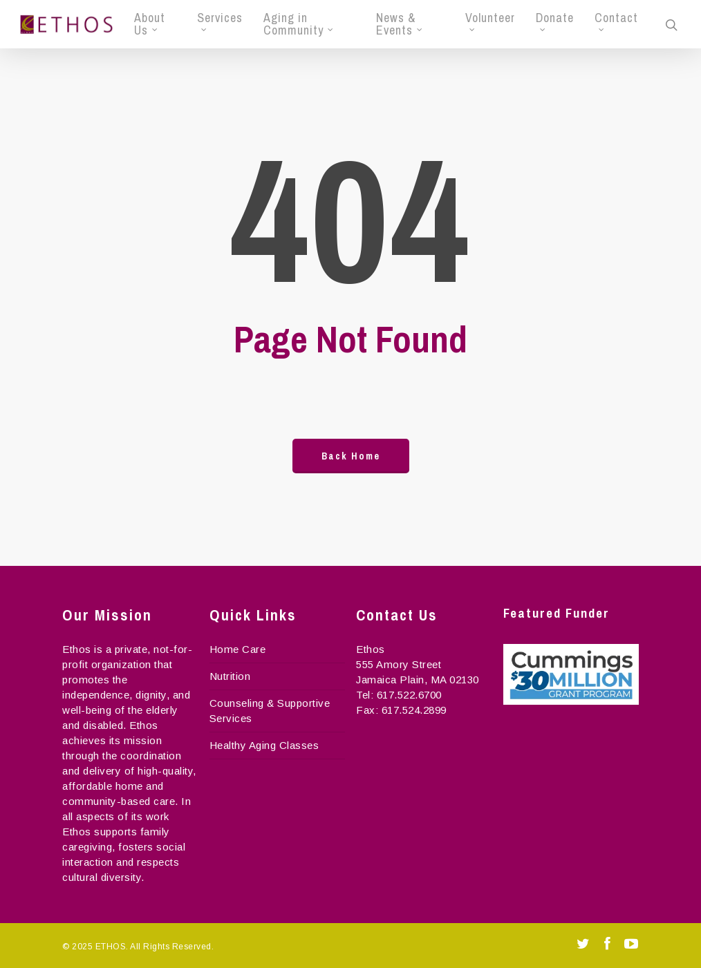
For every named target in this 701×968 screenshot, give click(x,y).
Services (220, 21)
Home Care (237, 649)
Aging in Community (299, 24)
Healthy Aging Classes (264, 745)
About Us (149, 24)
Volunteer (490, 21)
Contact (616, 21)
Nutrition (230, 676)
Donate (555, 21)
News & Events (400, 24)
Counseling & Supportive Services (269, 710)
